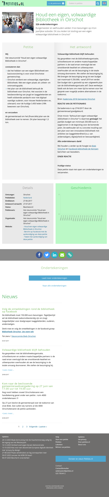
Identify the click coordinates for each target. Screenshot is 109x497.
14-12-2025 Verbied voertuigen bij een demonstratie (23, 445)
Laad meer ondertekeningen (54, 278)
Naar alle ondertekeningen (54, 286)
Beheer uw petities (63, 447)
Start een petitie (62, 439)
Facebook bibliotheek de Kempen (83, 149)
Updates (81, 437)
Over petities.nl (84, 442)
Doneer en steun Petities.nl (81, 459)
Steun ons (82, 444)
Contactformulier (62, 468)
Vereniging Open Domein (54, 488)
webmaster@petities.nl (64, 471)
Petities (58, 442)
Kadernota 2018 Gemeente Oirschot (79, 99)
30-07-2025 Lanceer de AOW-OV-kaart (17, 455)
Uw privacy (82, 439)
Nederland (27, 198)
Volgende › (34, 426)
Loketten (59, 444)
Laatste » (43, 426)
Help (57, 437)
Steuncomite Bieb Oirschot (23, 336)
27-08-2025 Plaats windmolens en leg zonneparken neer (24, 453)
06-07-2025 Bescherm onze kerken (15, 458)
